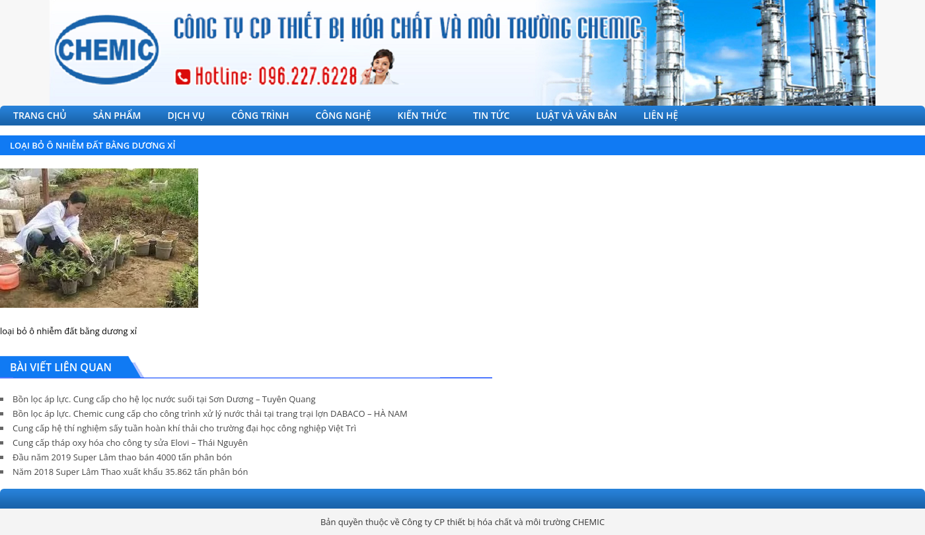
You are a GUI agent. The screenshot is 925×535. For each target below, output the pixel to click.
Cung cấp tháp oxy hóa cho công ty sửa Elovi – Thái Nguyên (130, 442)
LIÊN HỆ (661, 115)
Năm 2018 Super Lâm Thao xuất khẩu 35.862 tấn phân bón (130, 472)
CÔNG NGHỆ (343, 115)
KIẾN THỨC (422, 115)
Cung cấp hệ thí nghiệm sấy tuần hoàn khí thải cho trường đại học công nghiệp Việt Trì (184, 428)
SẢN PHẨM (117, 115)
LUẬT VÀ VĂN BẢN (576, 115)
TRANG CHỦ (40, 115)
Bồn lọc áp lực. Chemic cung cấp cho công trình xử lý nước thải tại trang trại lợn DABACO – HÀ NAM (210, 413)
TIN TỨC (491, 115)
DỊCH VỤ (186, 115)
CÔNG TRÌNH (260, 115)
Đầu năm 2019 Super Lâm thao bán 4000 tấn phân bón (122, 457)
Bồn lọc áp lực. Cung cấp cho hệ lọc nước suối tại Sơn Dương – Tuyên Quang (164, 399)
